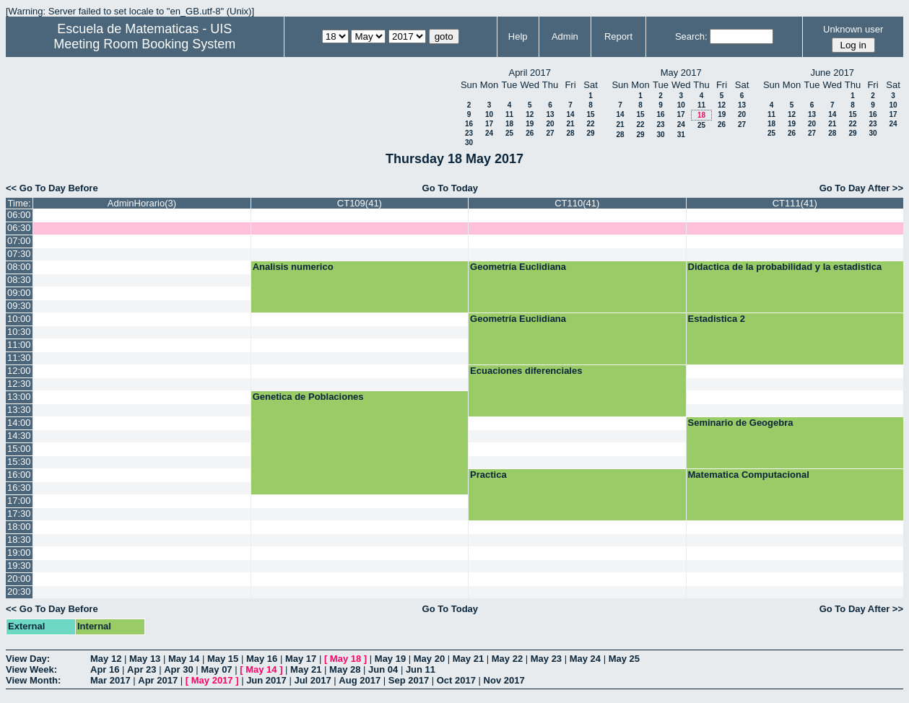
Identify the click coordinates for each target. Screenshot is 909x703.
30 (469, 143)
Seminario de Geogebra (740, 422)
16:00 (19, 474)
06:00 (19, 214)
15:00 (19, 448)
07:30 (19, 253)
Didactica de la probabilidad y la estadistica (785, 266)
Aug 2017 (359, 680)
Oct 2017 (456, 680)
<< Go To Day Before (52, 188)
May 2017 (212, 680)
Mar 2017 (110, 680)
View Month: (33, 680)
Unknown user (853, 29)
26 (530, 133)
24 (489, 133)
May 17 (300, 658)
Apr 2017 (158, 680)
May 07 (216, 669)
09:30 (19, 305)
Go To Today (450, 188)
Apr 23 (141, 669)
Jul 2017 (312, 680)
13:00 (19, 396)
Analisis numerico (293, 266)
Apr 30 (178, 669)
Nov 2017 (504, 680)
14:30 (19, 435)
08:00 (19, 266)
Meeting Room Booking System (144, 44)
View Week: (31, 669)
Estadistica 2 (717, 318)
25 (509, 133)
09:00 (19, 292)
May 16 (261, 658)
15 (590, 114)
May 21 (468, 658)
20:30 (19, 591)
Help (518, 36)
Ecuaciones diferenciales (526, 370)
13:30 (19, 409)
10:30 (19, 331)
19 (530, 124)
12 (530, 114)
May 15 (222, 658)
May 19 (390, 658)
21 (570, 124)
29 (590, 133)
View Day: (28, 658)
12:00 (19, 370)
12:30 (19, 383)
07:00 (19, 240)
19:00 (19, 552)
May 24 (585, 658)
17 (489, 124)
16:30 (19, 487)
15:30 (19, 461)
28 (570, 133)
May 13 (144, 658)
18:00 (19, 526)
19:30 (19, 565)
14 (570, 114)
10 (489, 114)
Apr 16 (104, 669)
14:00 (19, 422)
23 (469, 133)
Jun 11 (420, 669)
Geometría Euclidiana (518, 266)
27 (550, 133)
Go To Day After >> (861, 188)
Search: (691, 36)
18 (509, 124)
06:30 (19, 227)
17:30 (19, 513)
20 (550, 124)
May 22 (507, 658)
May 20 (429, 658)
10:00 (19, 318)
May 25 (624, 658)
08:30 (19, 279)
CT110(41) (576, 203)
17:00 (19, 500)
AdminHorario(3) (142, 203)
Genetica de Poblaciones (308, 396)
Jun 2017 (266, 680)
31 (681, 135)
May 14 (183, 658)
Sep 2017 (408, 680)
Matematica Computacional (748, 474)
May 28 (344, 669)
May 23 (546, 658)
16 (469, 124)
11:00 (19, 344)
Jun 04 (383, 669)
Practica (488, 474)
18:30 (19, 539)
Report (618, 36)
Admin (565, 36)
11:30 (19, 357)
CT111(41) (795, 203)
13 (550, 114)
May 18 (345, 658)
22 (590, 124)
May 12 (105, 658)
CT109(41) (359, 203)
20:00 (19, 578)
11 (509, 114)
